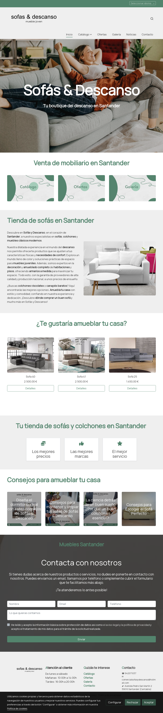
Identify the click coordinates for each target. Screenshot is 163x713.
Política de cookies (17, 708)
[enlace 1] (30, 188)
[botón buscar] (152, 18)
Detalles (30, 388)
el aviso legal (111, 625)
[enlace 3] (132, 188)
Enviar (81, 639)
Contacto (89, 685)
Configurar (114, 702)
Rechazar (132, 702)
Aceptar (149, 702)
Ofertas (88, 678)
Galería (88, 681)
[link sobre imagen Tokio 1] (132, 355)
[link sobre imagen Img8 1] (30, 355)
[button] (85, 34)
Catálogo (89, 674)
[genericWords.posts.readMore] (24, 508)
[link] (33, 18)
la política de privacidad (135, 625)
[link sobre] (24, 669)
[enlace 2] (81, 188)
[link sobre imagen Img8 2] (81, 355)
